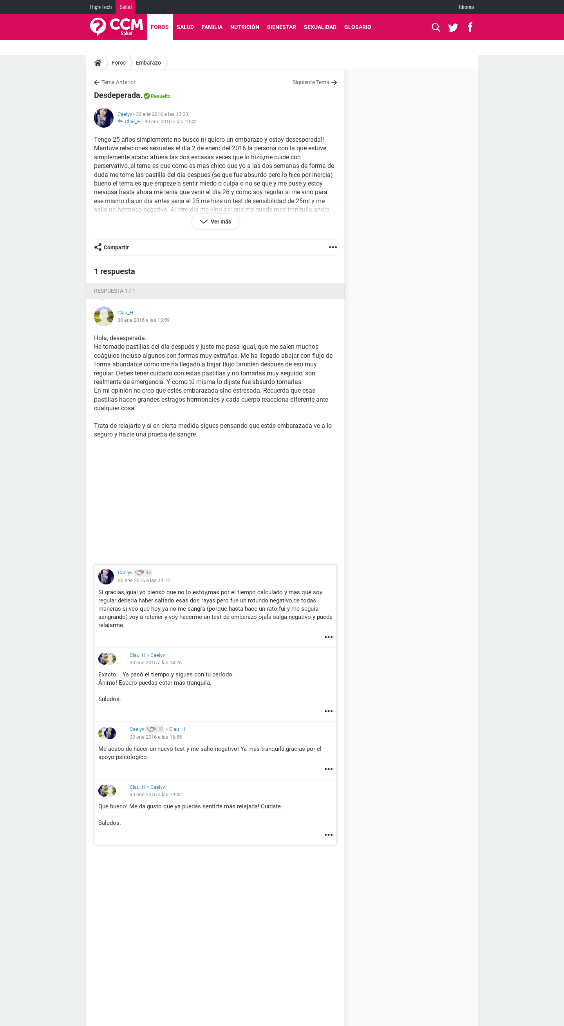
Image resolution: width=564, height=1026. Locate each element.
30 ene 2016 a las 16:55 (156, 737)
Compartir (116, 247)
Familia (212, 27)
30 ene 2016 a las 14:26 (156, 662)
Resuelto (160, 96)
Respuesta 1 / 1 (115, 291)
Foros (160, 27)
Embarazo (148, 63)
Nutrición (244, 27)
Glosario (357, 27)
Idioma (466, 7)
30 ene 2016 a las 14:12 (144, 580)
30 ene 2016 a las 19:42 (171, 121)
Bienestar (281, 27)
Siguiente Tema (311, 82)
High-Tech (101, 7)
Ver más (220, 221)
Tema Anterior (118, 82)
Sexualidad (320, 27)
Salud (125, 7)
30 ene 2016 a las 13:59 (144, 320)
